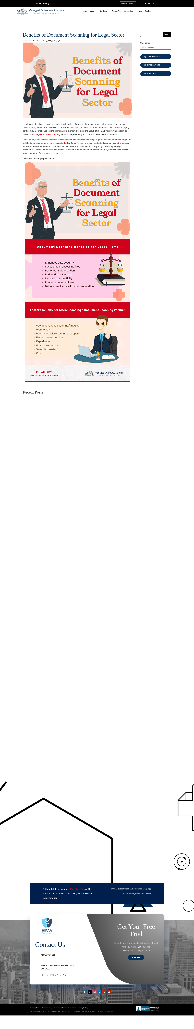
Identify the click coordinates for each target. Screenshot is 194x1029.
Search (167, 34)
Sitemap (64, 1008)
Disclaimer (72, 1008)
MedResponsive (106, 1012)
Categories (145, 43)
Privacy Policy (82, 1008)
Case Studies (153, 56)
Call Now (136, 957)
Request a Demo (127, 3)
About (91, 11)
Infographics (57, 41)
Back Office (116, 11)
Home (84, 11)
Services (103, 11)
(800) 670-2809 (42, 3)
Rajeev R (28, 41)
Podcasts (152, 73)
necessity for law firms (65, 143)
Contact (148, 11)
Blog (140, 11)
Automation (128, 11)
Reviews (57, 1008)
